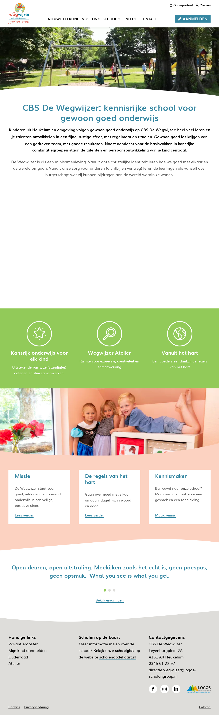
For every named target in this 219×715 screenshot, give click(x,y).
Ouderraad (18, 657)
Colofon (205, 707)
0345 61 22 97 (162, 663)
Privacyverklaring (36, 707)
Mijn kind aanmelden (27, 650)
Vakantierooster (23, 644)
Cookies (14, 707)
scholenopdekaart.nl (117, 657)
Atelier (14, 663)
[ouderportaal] (181, 5)
